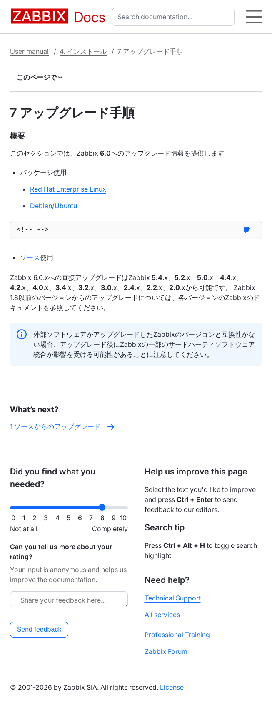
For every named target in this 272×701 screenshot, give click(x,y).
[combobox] (175, 17)
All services (162, 614)
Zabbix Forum (166, 651)
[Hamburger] (254, 16)
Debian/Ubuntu (53, 206)
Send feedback (39, 629)
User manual (29, 51)
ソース (30, 259)
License (172, 687)
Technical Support (173, 598)
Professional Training (177, 634)
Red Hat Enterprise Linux (68, 189)
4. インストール (83, 51)
